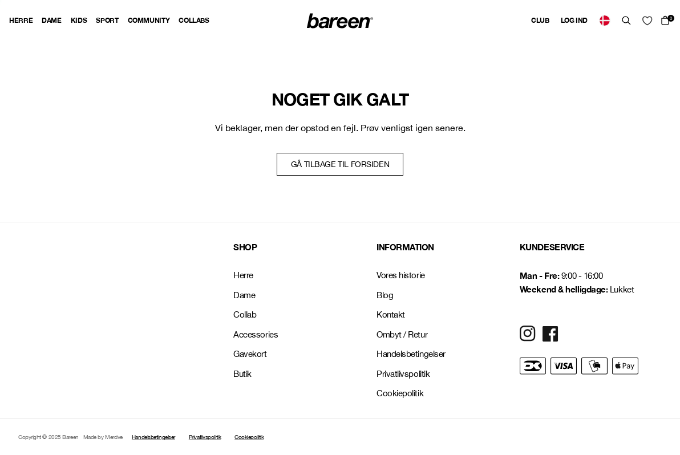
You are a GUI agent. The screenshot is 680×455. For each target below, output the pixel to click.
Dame (52, 20)
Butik (242, 374)
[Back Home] (340, 21)
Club (540, 20)
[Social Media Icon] (528, 334)
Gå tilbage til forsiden (340, 164)
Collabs (194, 20)
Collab (244, 314)
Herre (21, 20)
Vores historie (401, 275)
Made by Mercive (103, 436)
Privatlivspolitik (403, 374)
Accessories (255, 334)
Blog (385, 295)
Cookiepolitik (400, 393)
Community (149, 20)
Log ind (574, 20)
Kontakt (391, 314)
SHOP (245, 247)
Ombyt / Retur (402, 334)
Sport (107, 20)
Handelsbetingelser (411, 354)
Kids (79, 20)
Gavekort (249, 354)
